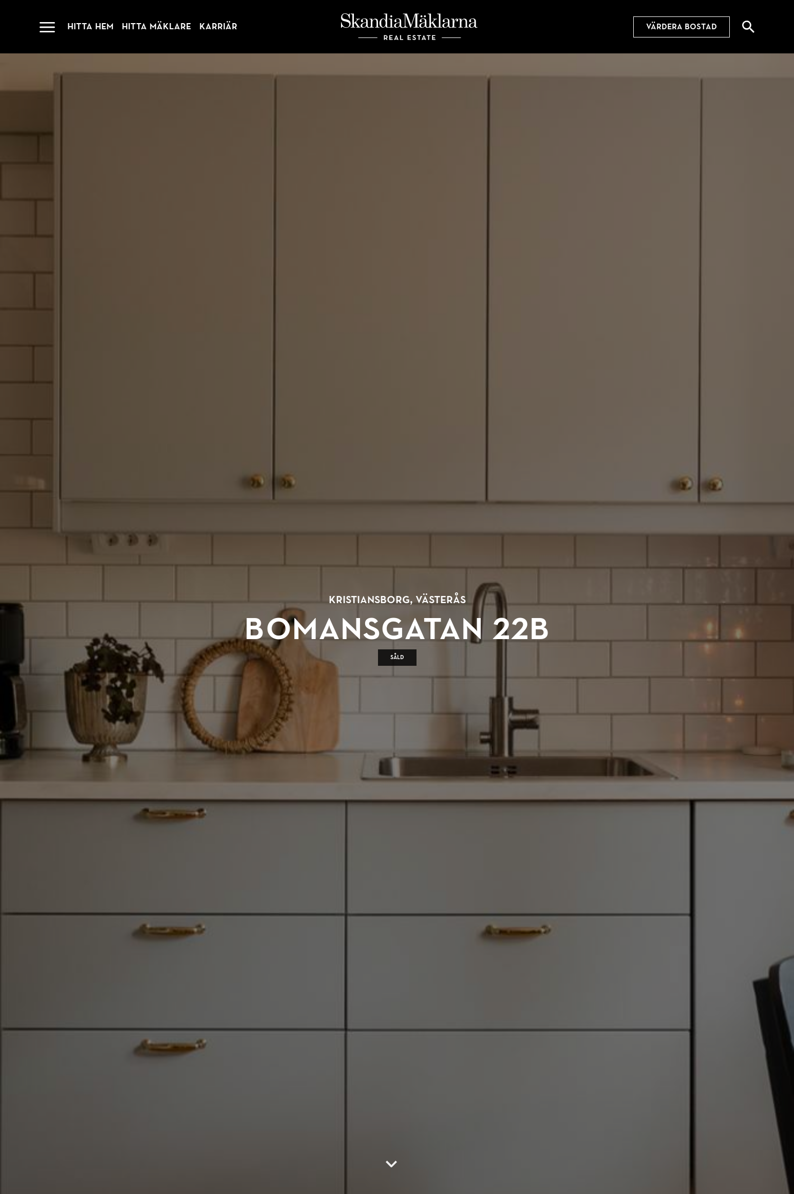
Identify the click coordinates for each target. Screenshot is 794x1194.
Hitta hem (90, 26)
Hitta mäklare (156, 26)
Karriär (218, 26)
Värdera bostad (681, 26)
